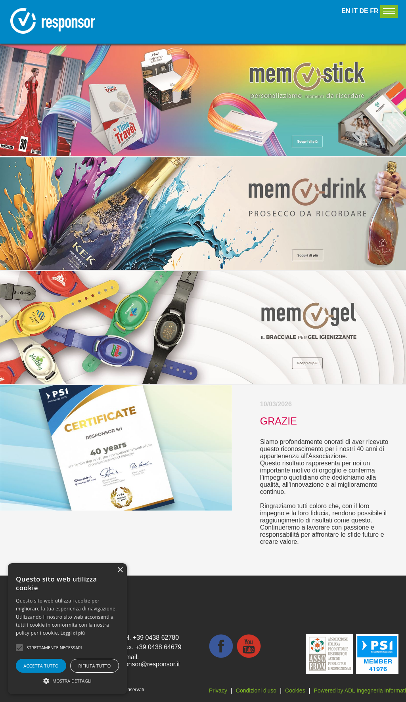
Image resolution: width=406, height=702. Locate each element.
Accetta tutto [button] (41, 666)
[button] (67, 680)
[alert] (67, 628)
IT (355, 11)
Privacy (218, 690)
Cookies (295, 690)
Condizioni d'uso (256, 690)
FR (374, 11)
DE (364, 11)
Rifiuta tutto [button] (94, 666)
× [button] (120, 570)
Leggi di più (73, 633)
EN (345, 11)
